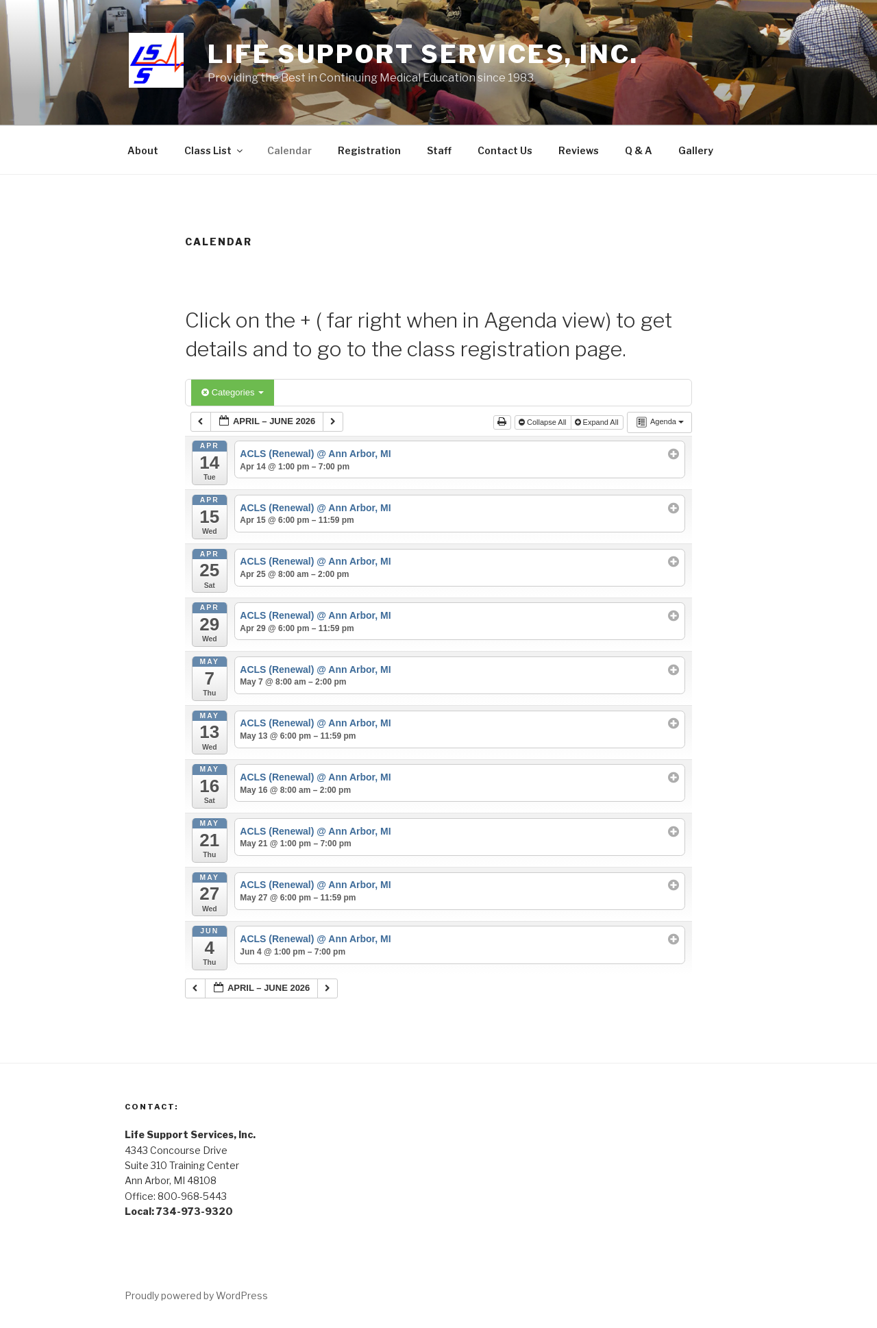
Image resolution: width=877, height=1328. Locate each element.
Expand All (598, 422)
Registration (369, 150)
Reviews (578, 150)
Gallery (695, 150)
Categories (232, 392)
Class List (214, 150)
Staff (439, 150)
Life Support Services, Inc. (423, 54)
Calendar (289, 150)
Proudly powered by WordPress (196, 1295)
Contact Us (505, 150)
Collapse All (544, 422)
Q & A (638, 150)
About (142, 150)
